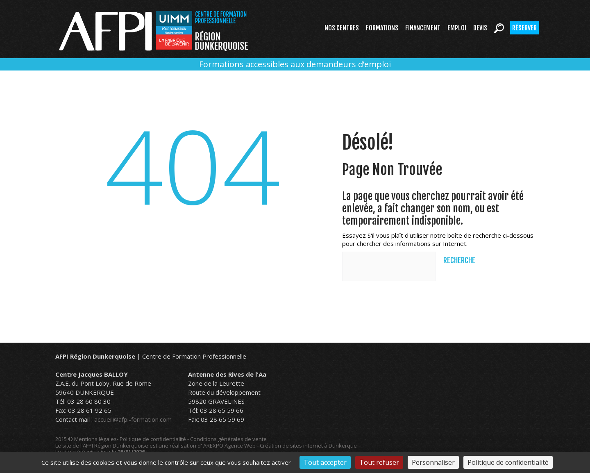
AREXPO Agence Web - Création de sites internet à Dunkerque (280, 445)
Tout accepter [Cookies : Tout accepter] (325, 462)
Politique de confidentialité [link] (508, 462)
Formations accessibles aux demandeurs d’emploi (295, 64)
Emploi (456, 28)
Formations (382, 28)
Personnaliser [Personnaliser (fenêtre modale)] (433, 462)
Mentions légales (95, 439)
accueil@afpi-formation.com (133, 419)
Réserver (524, 28)
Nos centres (341, 28)
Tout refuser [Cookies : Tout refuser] (379, 462)
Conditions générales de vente (228, 439)
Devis (480, 28)
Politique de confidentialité (152, 439)
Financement (422, 28)
